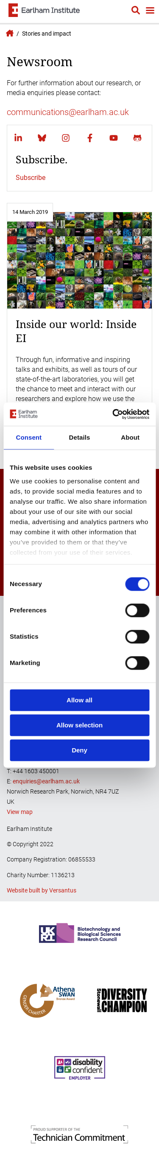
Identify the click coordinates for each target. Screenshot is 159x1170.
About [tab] (130, 437)
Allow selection (79, 725)
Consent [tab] (29, 437)
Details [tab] (79, 437)
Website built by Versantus (41, 890)
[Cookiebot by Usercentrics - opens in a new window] (113, 414)
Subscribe (30, 178)
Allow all (79, 700)
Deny (79, 750)
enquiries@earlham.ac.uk (46, 781)
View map (20, 811)
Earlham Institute (8, 33)
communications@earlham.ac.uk (68, 112)
